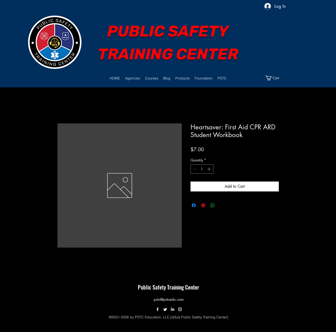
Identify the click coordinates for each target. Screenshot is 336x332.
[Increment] (209, 169)
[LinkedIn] (172, 309)
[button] (133, 78)
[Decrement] (194, 169)
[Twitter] (165, 309)
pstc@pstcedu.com (169, 299)
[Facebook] (157, 309)
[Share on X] (222, 205)
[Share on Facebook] (194, 205)
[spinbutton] (201, 169)
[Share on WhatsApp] (213, 205)
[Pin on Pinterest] (203, 205)
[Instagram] (180, 309)
